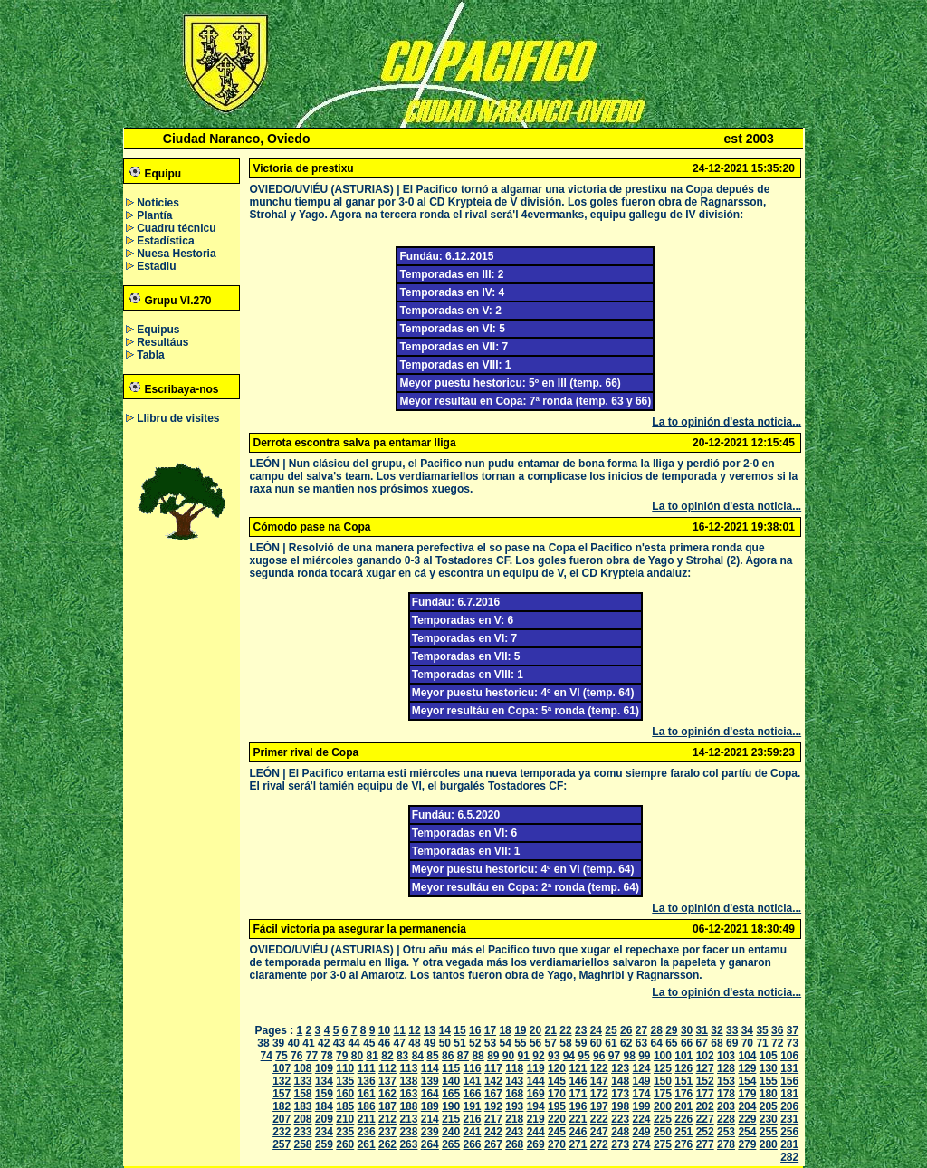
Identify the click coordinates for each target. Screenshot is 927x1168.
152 (705, 1081)
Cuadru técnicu (176, 228)
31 (702, 1030)
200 (663, 1106)
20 (535, 1030)
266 (473, 1144)
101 (683, 1055)
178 (726, 1093)
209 (324, 1119)
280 (769, 1144)
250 (663, 1131)
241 (473, 1131)
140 (451, 1081)
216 (473, 1119)
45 (369, 1043)
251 (683, 1131)
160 (345, 1093)
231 (789, 1119)
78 (326, 1055)
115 (451, 1068)
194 (536, 1106)
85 (432, 1055)
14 (445, 1030)
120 (557, 1068)
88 (477, 1055)
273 (620, 1144)
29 (671, 1030)
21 (551, 1030)
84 (418, 1055)
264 (430, 1144)
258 (303, 1144)
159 (324, 1093)
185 (345, 1106)
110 (345, 1068)
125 (663, 1068)
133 (303, 1081)
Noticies (158, 202)
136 (367, 1081)
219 (536, 1119)
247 (599, 1131)
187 (387, 1106)
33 (732, 1030)
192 (493, 1106)
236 (367, 1131)
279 (747, 1144)
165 (451, 1093)
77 (312, 1055)
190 (451, 1106)
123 (620, 1068)
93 (553, 1055)
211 (367, 1119)
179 (747, 1093)
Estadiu (156, 266)
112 (387, 1068)
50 (445, 1043)
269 (536, 1144)
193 (514, 1106)
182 (281, 1106)
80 (357, 1055)
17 (490, 1030)
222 (599, 1119)
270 (557, 1144)
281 (789, 1144)
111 (367, 1068)
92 (538, 1055)
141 (473, 1081)
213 (408, 1119)
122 (599, 1068)
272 (599, 1144)
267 (493, 1144)
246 (578, 1131)
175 (663, 1093)
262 (387, 1144)
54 (505, 1043)
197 (599, 1106)
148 (620, 1081)
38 (263, 1043)
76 (296, 1055)
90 (508, 1055)
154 (747, 1081)
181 (789, 1093)
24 (596, 1030)
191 (473, 1106)
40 (294, 1043)
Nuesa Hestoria (176, 253)
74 (266, 1055)
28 (656, 1030)
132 (281, 1081)
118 (514, 1068)
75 (281, 1055)
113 (408, 1068)
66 (687, 1043)
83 (402, 1055)
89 (493, 1055)
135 (345, 1081)
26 (626, 1030)
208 (303, 1119)
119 (536, 1068)
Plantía (154, 215)
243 (514, 1131)
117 (493, 1068)
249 (642, 1131)
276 (683, 1144)
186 (367, 1106)
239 (430, 1131)
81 (372, 1055)
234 (324, 1131)
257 (281, 1144)
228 (726, 1119)
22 (565, 1030)
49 (429, 1043)
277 (705, 1144)
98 (629, 1055)
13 (429, 1030)
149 (642, 1081)
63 (641, 1043)
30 (687, 1030)
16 (475, 1030)
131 (789, 1068)
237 (387, 1131)
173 (620, 1093)
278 (726, 1144)
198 (620, 1106)
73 (792, 1043)
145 (557, 1081)
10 (384, 1030)
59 (581, 1043)
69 (732, 1043)
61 (610, 1043)
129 (747, 1068)
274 (642, 1144)
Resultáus (162, 342)
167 (493, 1093)
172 (599, 1093)
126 (683, 1068)
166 (473, 1093)
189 (430, 1106)
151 (683, 1081)
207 (281, 1119)
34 (747, 1030)
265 (451, 1144)
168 (514, 1093)
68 (716, 1043)
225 (663, 1119)
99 (644, 1055)
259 (324, 1144)
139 (430, 1081)
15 (459, 1030)
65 (671, 1043)
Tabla (150, 355)
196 (578, 1106)
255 (769, 1131)
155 (769, 1081)
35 (762, 1030)
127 (705, 1068)
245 (557, 1131)
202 (705, 1106)
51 (459, 1043)
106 (789, 1055)
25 (610, 1030)
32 (716, 1030)
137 (387, 1081)
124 (642, 1068)
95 (583, 1055)
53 (490, 1043)
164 (430, 1093)
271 (578, 1144)
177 (705, 1093)
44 (353, 1043)
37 (792, 1030)
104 (747, 1055)
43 (339, 1043)
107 (281, 1068)
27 (641, 1030)
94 (569, 1055)
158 (303, 1093)
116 (473, 1068)
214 (430, 1119)
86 (448, 1055)
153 (726, 1081)
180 (769, 1093)
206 (789, 1106)
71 (762, 1043)
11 (400, 1030)
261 (367, 1144)
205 (769, 1106)
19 (520, 1030)
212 (387, 1119)
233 (303, 1131)
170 (557, 1093)
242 (493, 1131)
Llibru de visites (178, 418)
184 (324, 1106)
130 (769, 1068)
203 (726, 1106)
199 (642, 1106)
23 (581, 1030)
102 (705, 1055)
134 (324, 1081)
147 (599, 1081)
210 (345, 1119)
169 (536, 1093)
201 (683, 1106)
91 (524, 1055)
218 (514, 1119)
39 (278, 1043)
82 (387, 1055)
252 (705, 1131)
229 (747, 1119)
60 (596, 1043)
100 (663, 1055)
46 (384, 1043)
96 (599, 1055)
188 (408, 1106)
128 (726, 1068)
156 (789, 1081)
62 (626, 1043)
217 (493, 1119)
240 (451, 1131)
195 (557, 1106)
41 (308, 1043)
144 (536, 1081)
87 (463, 1055)
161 (367, 1093)
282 (789, 1157)
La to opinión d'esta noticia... (726, 422)
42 (324, 1043)
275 (663, 1144)
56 (535, 1043)
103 (726, 1055)
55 (520, 1043)
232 (281, 1131)
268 (514, 1144)
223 (620, 1119)
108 (303, 1068)
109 (324, 1068)
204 (747, 1106)
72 (777, 1043)
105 (769, 1055)
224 (642, 1119)
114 (430, 1068)
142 (493, 1081)
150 (663, 1081)
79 (342, 1055)
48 (414, 1043)
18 (505, 1030)
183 (303, 1106)
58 (565, 1043)
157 (281, 1093)
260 (345, 1144)
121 (578, 1068)
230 (769, 1119)
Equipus (158, 329)
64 (656, 1043)
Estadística (165, 241)
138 (408, 1081)
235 (345, 1131)
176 (683, 1093)
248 (620, 1131)
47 (400, 1043)
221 (578, 1119)
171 (578, 1093)
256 (789, 1131)
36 (777, 1030)
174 (642, 1093)
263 (408, 1144)
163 (408, 1093)
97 (614, 1055)
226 (683, 1119)
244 (536, 1131)
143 (514, 1081)
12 (414, 1030)
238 (408, 1131)
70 (747, 1043)
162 (387, 1093)
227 (705, 1119)
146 (578, 1081)
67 (702, 1043)
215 (451, 1119)
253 (726, 1131)
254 (747, 1131)
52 (475, 1043)
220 (557, 1119)
